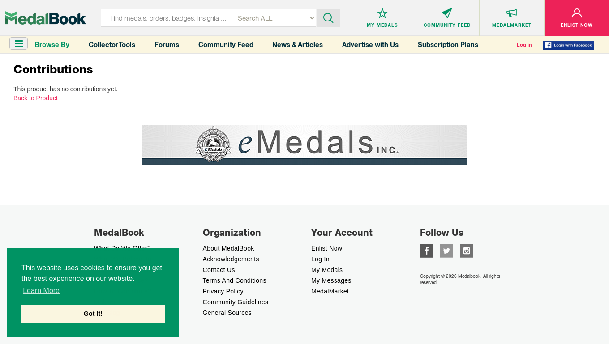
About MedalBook (228, 248)
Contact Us (219, 269)
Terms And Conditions (234, 280)
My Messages (331, 280)
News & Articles (297, 44)
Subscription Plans (448, 44)
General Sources (227, 312)
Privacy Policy (223, 291)
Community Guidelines (236, 302)
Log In (320, 259)
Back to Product (35, 98)
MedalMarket (330, 291)
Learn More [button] (41, 290)
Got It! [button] (93, 313)
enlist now (326, 248)
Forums (166, 44)
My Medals (327, 269)
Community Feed (225, 44)
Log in (524, 45)
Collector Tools (112, 44)
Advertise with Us (370, 44)
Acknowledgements (231, 259)
